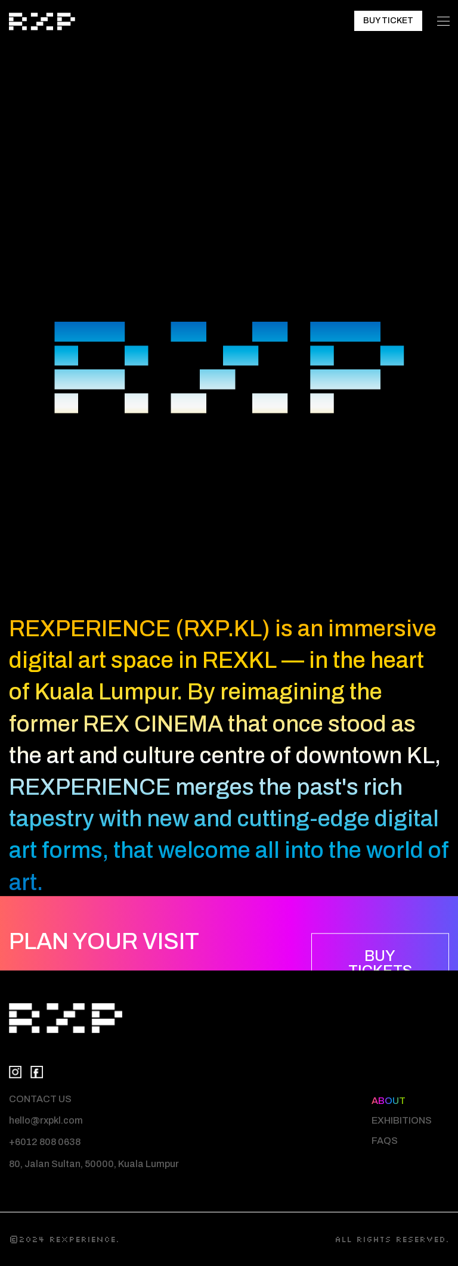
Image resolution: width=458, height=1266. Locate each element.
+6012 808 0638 (45, 1142)
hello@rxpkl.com (46, 1120)
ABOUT (389, 1101)
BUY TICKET (388, 20)
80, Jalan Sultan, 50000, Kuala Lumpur (94, 1164)
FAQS (385, 1141)
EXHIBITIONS (402, 1120)
